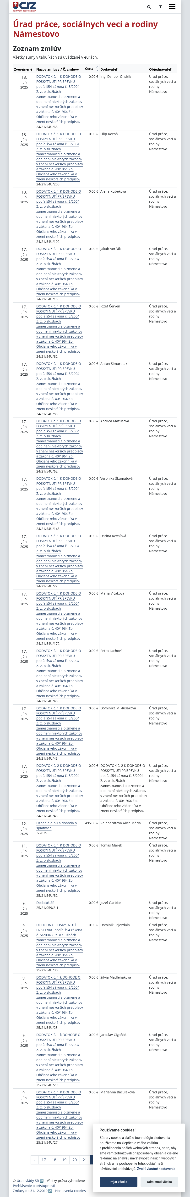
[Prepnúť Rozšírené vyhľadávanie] (160, 6)
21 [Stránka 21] (85, 1160)
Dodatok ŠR (45, 902)
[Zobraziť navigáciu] (172, 6)
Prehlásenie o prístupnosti (34, 1185)
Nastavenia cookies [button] (70, 1190)
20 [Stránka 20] (74, 1160)
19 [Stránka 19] (64, 1160)
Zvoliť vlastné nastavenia (156, 1169)
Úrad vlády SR (28, 1180)
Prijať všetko (118, 1182)
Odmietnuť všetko (159, 1182)
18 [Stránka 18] (54, 1160)
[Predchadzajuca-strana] (35, 1159)
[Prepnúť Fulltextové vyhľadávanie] (149, 6)
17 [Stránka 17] (44, 1160)
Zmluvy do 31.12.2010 (30, 1190)
